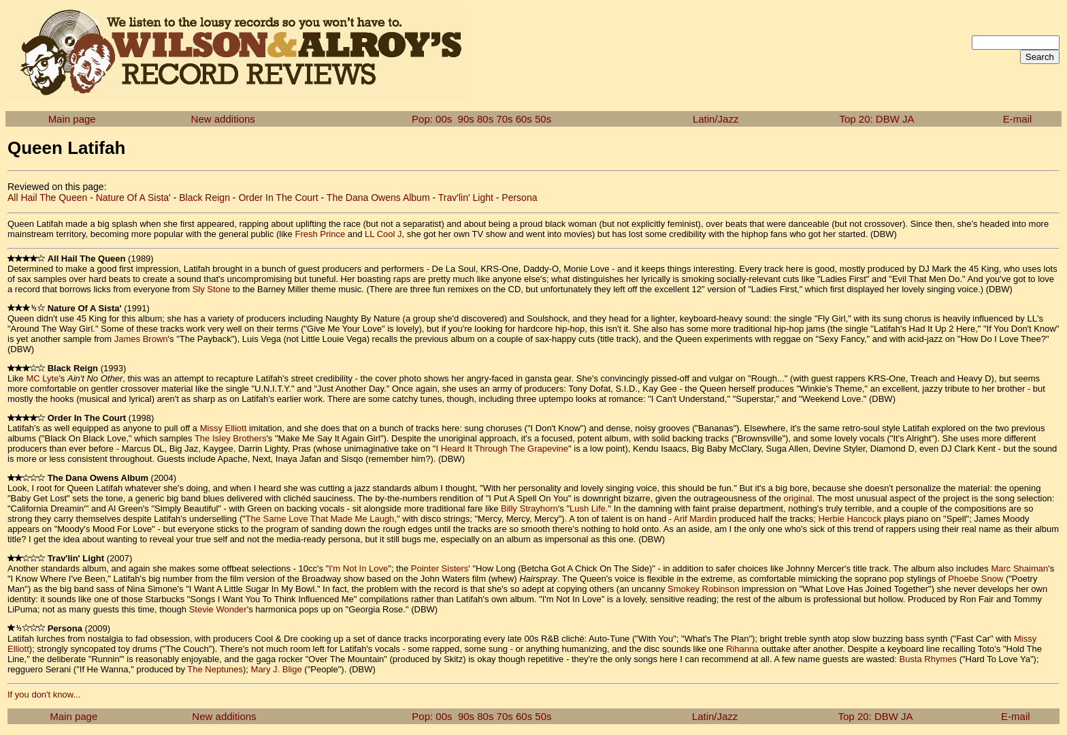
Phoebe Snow (975, 579)
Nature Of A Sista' (133, 197)
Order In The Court (278, 197)
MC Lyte (42, 378)
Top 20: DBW (870, 119)
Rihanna (742, 649)
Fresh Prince (320, 234)
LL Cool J (383, 234)
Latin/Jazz (716, 119)
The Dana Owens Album (378, 197)
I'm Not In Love (358, 568)
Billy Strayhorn (529, 508)
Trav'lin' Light (465, 197)
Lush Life (588, 508)
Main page (72, 119)
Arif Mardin (695, 519)
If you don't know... (43, 694)
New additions (223, 119)
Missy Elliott (223, 428)
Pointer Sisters (440, 568)
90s (466, 119)
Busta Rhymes (928, 659)
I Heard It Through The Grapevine (502, 448)
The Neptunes (215, 669)
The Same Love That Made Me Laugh (320, 519)
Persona (519, 197)
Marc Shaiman (1019, 568)
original (798, 498)
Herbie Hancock (850, 519)
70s (504, 119)
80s (485, 119)
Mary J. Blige (276, 669)
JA (908, 119)
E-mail (1017, 119)
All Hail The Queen (47, 197)
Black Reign (204, 197)
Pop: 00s (432, 119)
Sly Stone (212, 289)
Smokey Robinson (704, 589)
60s (524, 119)
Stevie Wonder (218, 609)
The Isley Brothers (231, 438)
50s (543, 119)
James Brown (141, 339)
